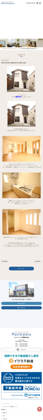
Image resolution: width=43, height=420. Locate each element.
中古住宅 (5, 418)
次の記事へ (38, 261)
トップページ (6, 403)
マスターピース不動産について (10, 406)
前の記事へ (5, 261)
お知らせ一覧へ (21, 268)
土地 (4, 415)
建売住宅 (5, 412)
